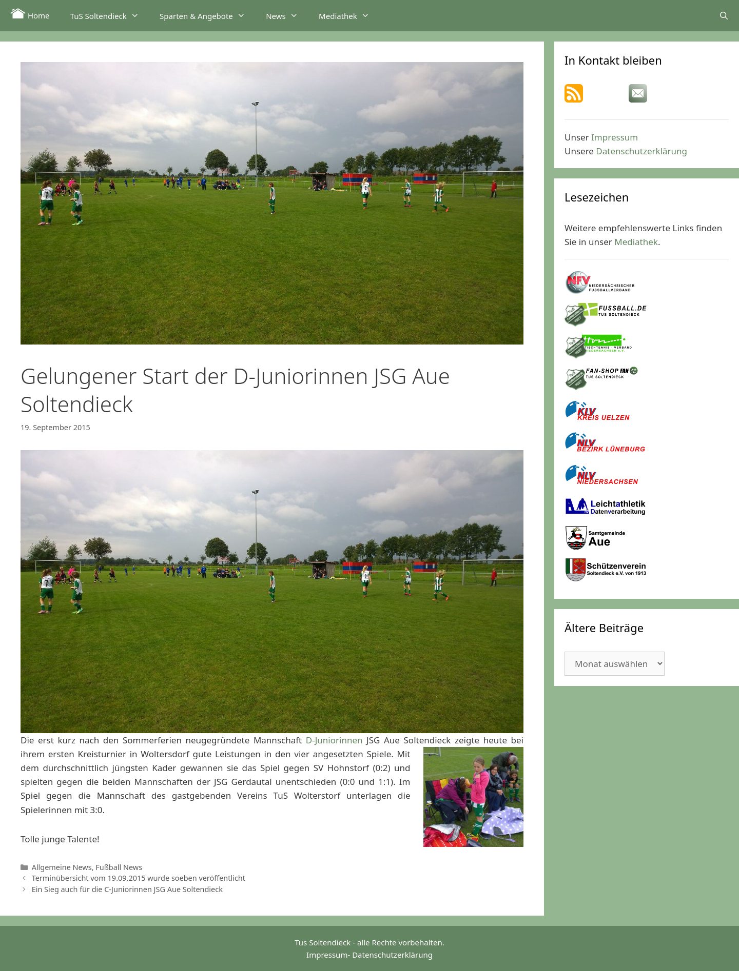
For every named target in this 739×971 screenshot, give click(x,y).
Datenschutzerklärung (641, 151)
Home (30, 14)
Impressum (614, 137)
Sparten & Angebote (208, 15)
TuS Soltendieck (109, 15)
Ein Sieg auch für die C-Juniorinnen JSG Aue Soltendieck (127, 889)
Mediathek (349, 15)
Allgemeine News (62, 867)
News (287, 15)
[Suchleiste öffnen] (724, 15)
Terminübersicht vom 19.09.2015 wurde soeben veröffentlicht (138, 878)
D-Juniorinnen (334, 740)
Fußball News (118, 867)
